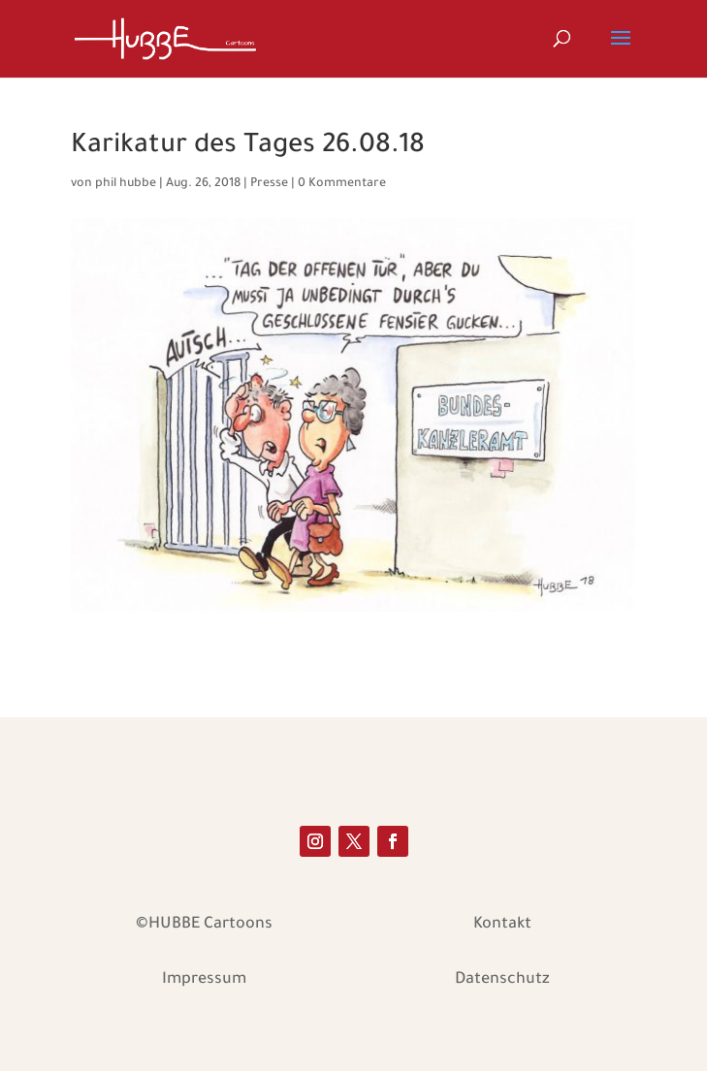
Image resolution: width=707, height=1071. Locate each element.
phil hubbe (125, 184)
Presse (269, 184)
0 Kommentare (342, 184)
